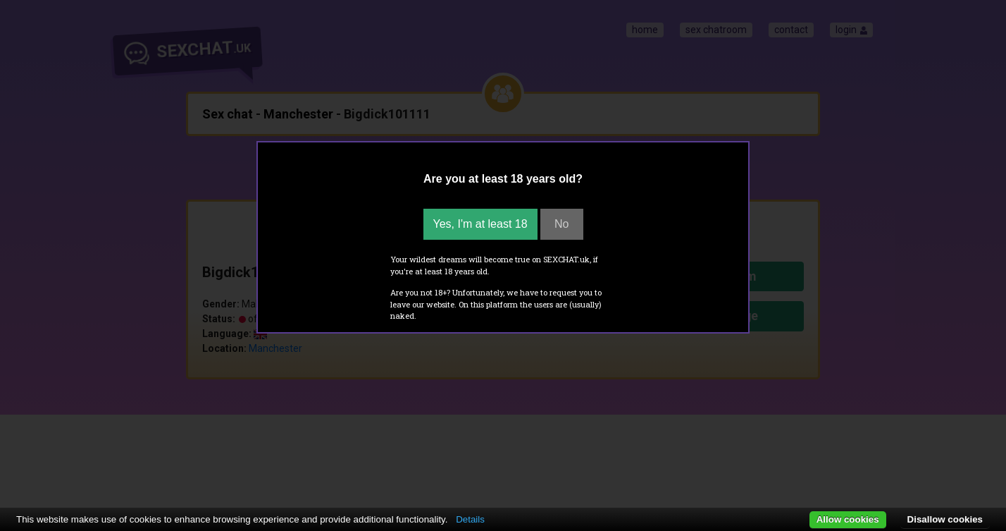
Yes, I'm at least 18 (480, 224)
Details (470, 519)
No (561, 224)
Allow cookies (847, 519)
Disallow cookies (945, 519)
